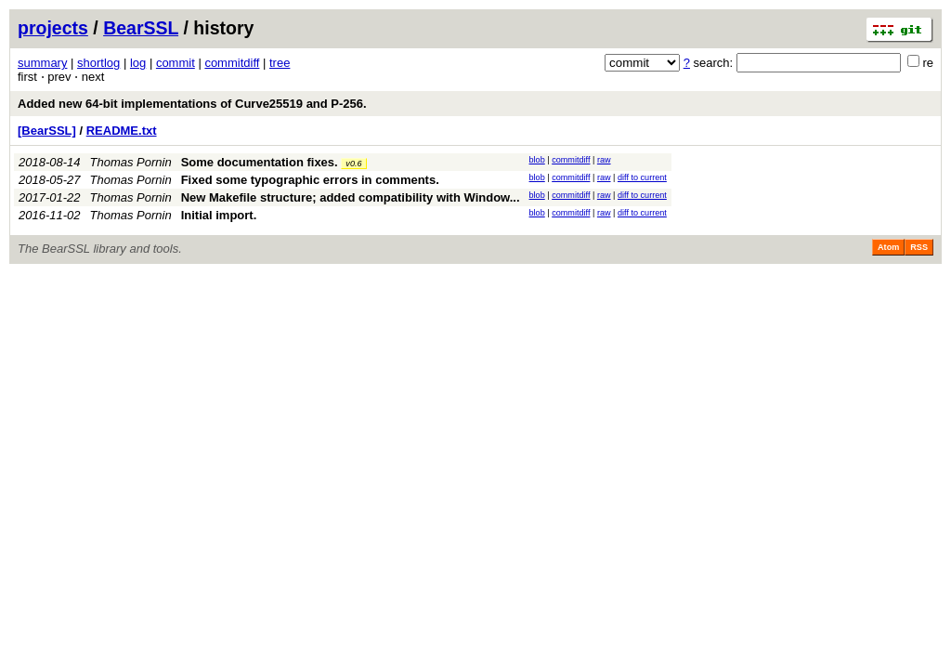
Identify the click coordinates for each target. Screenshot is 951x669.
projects (53, 28)
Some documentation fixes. (259, 162)
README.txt (121, 131)
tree (279, 63)
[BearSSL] (47, 131)
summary (42, 63)
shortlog (98, 63)
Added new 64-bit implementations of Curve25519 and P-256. (192, 104)
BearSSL (140, 28)
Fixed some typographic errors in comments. (310, 180)
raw (604, 159)
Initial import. (219, 215)
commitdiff (231, 63)
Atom (888, 247)
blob (537, 159)
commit (175, 63)
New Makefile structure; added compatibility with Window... (350, 197)
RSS (919, 247)
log (138, 63)
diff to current (642, 177)
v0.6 (353, 163)
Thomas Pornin (131, 162)
